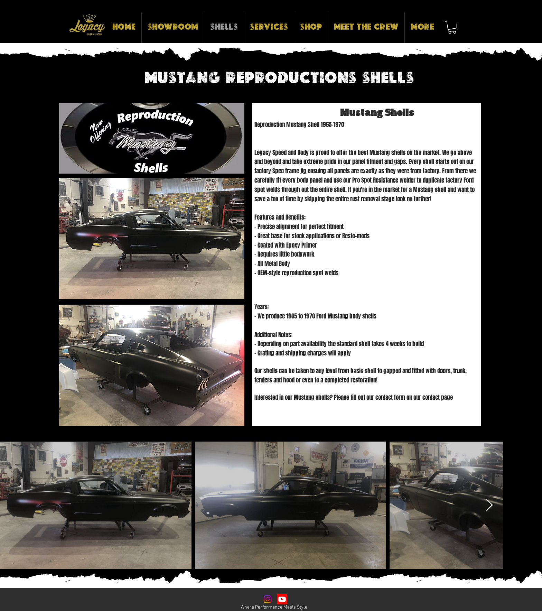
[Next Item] (489, 505)
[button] (452, 27)
